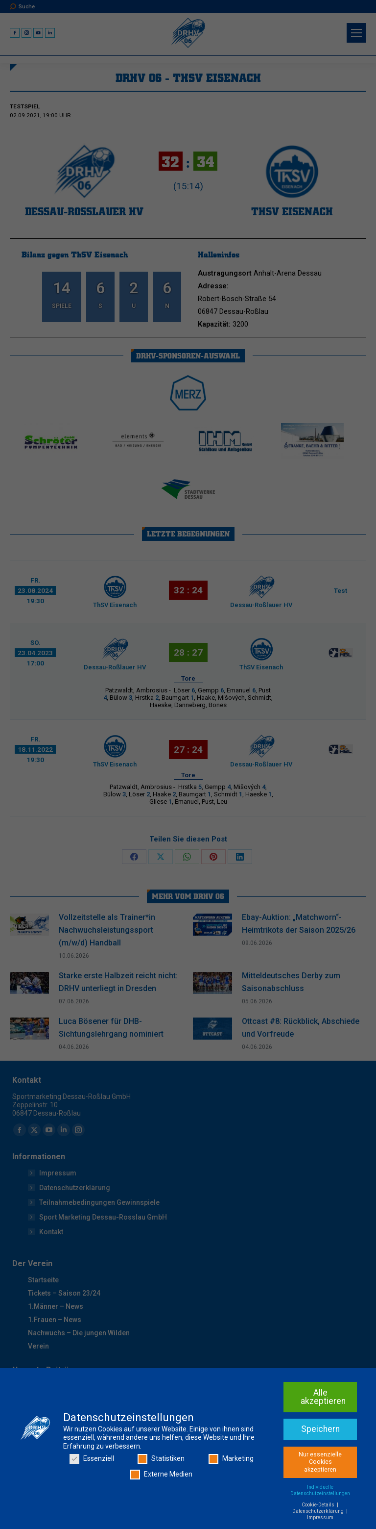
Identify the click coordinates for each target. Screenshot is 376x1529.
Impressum (320, 1517)
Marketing (231, 1458)
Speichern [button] (320, 1429)
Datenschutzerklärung (318, 1511)
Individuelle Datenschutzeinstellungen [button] (320, 1490)
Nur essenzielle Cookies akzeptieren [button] (320, 1462)
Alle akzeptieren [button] (323, 1397)
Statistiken (161, 1458)
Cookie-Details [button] (319, 1505)
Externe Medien (161, 1474)
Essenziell (92, 1458)
